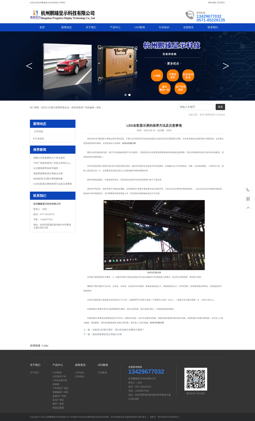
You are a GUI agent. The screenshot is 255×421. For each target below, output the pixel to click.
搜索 (220, 106)
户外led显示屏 (60, 380)
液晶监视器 (58, 407)
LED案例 (139, 27)
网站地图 (212, 2)
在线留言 (188, 27)
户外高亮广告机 (60, 388)
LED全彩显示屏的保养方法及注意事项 (52, 184)
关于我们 (91, 27)
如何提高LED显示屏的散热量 (48, 178)
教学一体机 (58, 403)
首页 (42, 27)
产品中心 (115, 27)
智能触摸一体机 (60, 392)
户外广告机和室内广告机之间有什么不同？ (52, 163)
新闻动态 (66, 27)
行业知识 (164, 27)
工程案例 (102, 372)
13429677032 (248, 190)
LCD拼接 (57, 372)
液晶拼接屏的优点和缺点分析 (48, 173)
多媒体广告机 (59, 396)
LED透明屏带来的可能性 (45, 168)
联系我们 (221, 2)
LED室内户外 (59, 376)
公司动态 (38, 131)
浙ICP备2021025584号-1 (168, 417)
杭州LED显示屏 (129, 143)
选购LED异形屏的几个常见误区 (49, 158)
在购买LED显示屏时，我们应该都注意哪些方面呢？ (118, 329)
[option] (127, 66)
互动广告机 (58, 400)
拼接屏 (56, 384)
